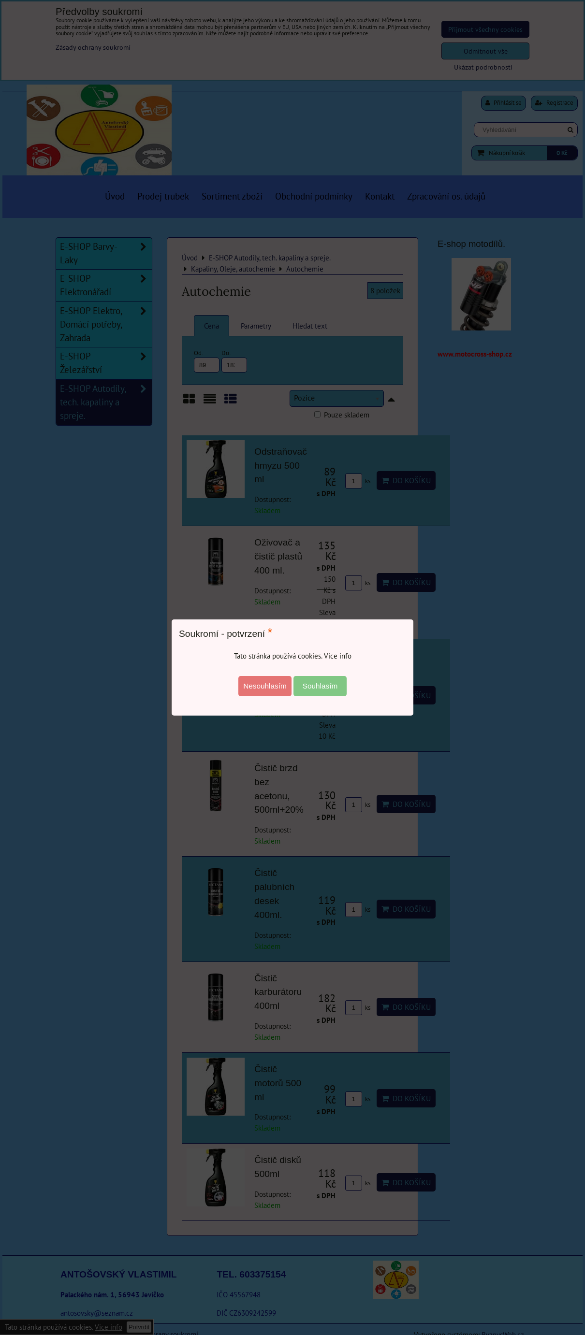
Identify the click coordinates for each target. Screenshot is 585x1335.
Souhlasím (320, 686)
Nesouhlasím (265, 686)
